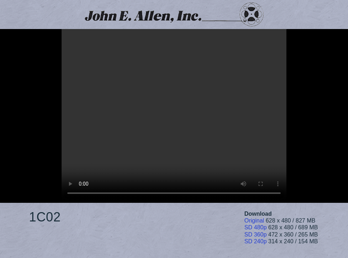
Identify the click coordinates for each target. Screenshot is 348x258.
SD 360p (256, 234)
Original (254, 221)
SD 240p (256, 241)
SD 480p (256, 227)
